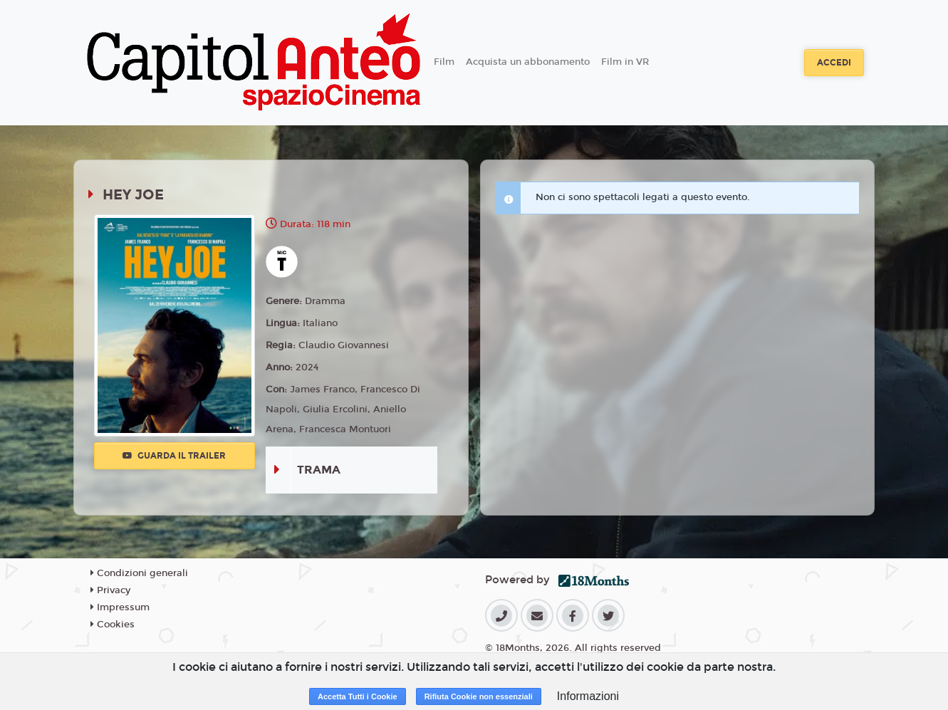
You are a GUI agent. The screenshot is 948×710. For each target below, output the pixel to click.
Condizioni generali (139, 573)
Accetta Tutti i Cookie (357, 696)
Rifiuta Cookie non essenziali (478, 696)
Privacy (110, 590)
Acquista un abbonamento (528, 62)
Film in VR (625, 62)
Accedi (834, 63)
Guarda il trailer (174, 456)
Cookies (112, 624)
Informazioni (588, 696)
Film (444, 62)
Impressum (120, 607)
